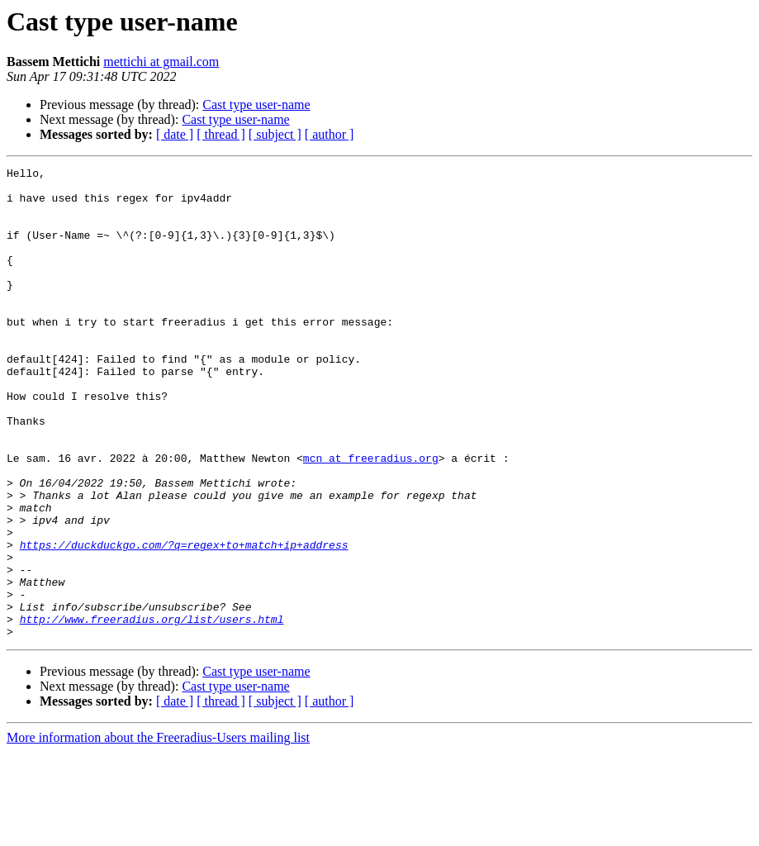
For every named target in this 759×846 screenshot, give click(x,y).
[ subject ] (275, 134)
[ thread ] (221, 134)
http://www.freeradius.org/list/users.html (152, 710)
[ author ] (329, 134)
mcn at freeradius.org (371, 517)
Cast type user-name (256, 104)
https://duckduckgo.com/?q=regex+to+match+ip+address (184, 621)
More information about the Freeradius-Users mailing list (158, 832)
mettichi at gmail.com (161, 62)
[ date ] (174, 134)
